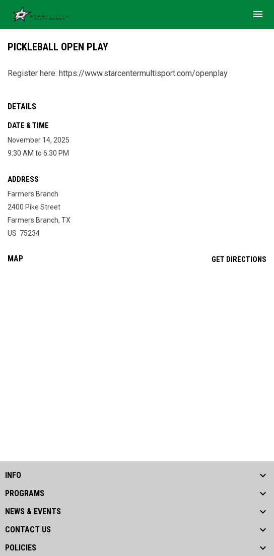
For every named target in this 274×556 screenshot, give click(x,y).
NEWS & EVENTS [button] (33, 512)
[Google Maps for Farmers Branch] (137, 348)
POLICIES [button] (20, 548)
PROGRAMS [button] (24, 494)
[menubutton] (258, 14)
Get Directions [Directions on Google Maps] (239, 259)
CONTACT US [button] (28, 530)
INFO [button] (13, 475)
